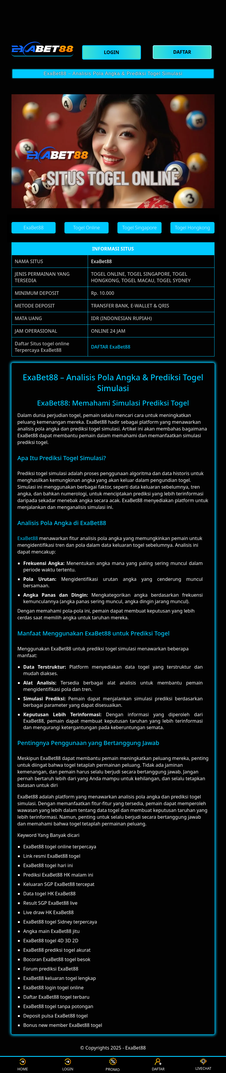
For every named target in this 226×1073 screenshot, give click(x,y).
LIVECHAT (203, 1065)
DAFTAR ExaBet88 (110, 347)
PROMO (113, 1065)
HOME (22, 1065)
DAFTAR (158, 1065)
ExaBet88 (101, 261)
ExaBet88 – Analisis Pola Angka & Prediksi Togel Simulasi (113, 73)
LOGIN (67, 1065)
